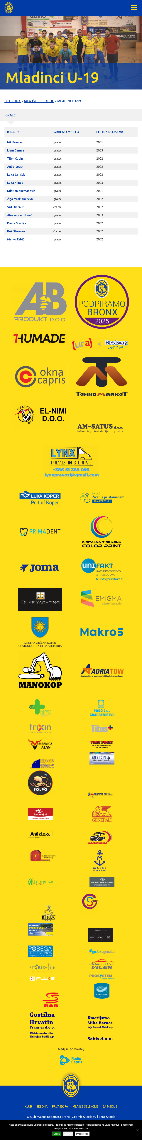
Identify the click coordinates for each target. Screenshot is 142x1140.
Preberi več (82, 1133)
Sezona (42, 1106)
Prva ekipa (60, 1106)
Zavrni (68, 1133)
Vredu (57, 1133)
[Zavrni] (137, 1130)
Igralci (10, 115)
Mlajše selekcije (85, 1106)
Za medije (109, 1106)
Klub (28, 1106)
